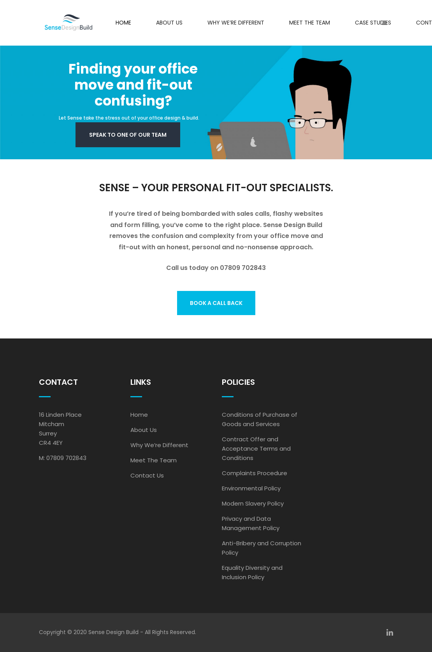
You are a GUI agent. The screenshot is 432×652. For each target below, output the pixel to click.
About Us (169, 22)
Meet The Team (153, 460)
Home (123, 22)
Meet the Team (309, 22)
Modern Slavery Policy (253, 503)
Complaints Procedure (254, 473)
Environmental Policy (251, 488)
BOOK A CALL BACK (216, 303)
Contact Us (147, 475)
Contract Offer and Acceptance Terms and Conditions (256, 448)
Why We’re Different (235, 22)
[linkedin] (389, 632)
